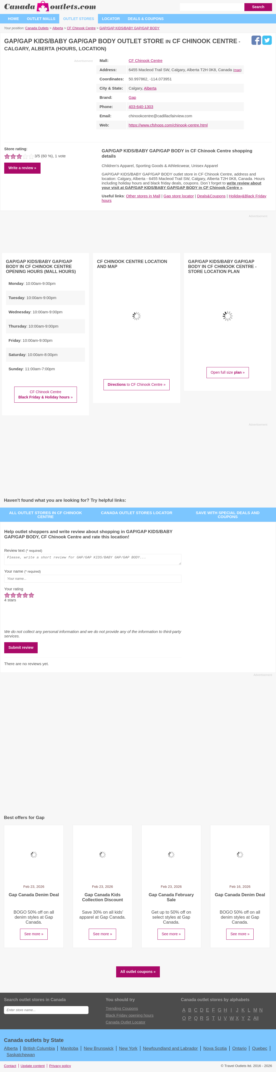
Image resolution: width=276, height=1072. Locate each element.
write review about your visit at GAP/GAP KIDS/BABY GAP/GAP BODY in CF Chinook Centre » (181, 185)
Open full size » (228, 372)
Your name (22, 573)
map (237, 70)
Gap (132, 97)
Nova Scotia (215, 1049)
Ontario (239, 1049)
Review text (23, 550)
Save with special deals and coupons (227, 514)
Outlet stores (78, 19)
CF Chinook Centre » (45, 394)
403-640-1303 (141, 106)
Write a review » (22, 168)
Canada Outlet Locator (125, 1023)
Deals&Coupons (211, 196)
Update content (33, 1067)
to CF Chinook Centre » (136, 384)
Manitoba (69, 1049)
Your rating (13, 590)
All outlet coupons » (138, 973)
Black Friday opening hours (130, 1017)
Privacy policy (60, 1067)
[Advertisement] (48, 100)
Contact (10, 1067)
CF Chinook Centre (145, 60)
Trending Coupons (122, 1010)
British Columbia (39, 1049)
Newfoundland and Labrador (170, 1049)
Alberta (150, 88)
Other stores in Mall (143, 196)
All (255, 1019)
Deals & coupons (146, 19)
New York (128, 1049)
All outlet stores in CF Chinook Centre (45, 514)
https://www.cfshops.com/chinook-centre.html (168, 125)
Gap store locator (179, 196)
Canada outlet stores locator (136, 512)
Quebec (259, 1049)
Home (13, 19)
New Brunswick (99, 1049)
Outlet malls (41, 19)
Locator (111, 19)
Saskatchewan (21, 1056)
